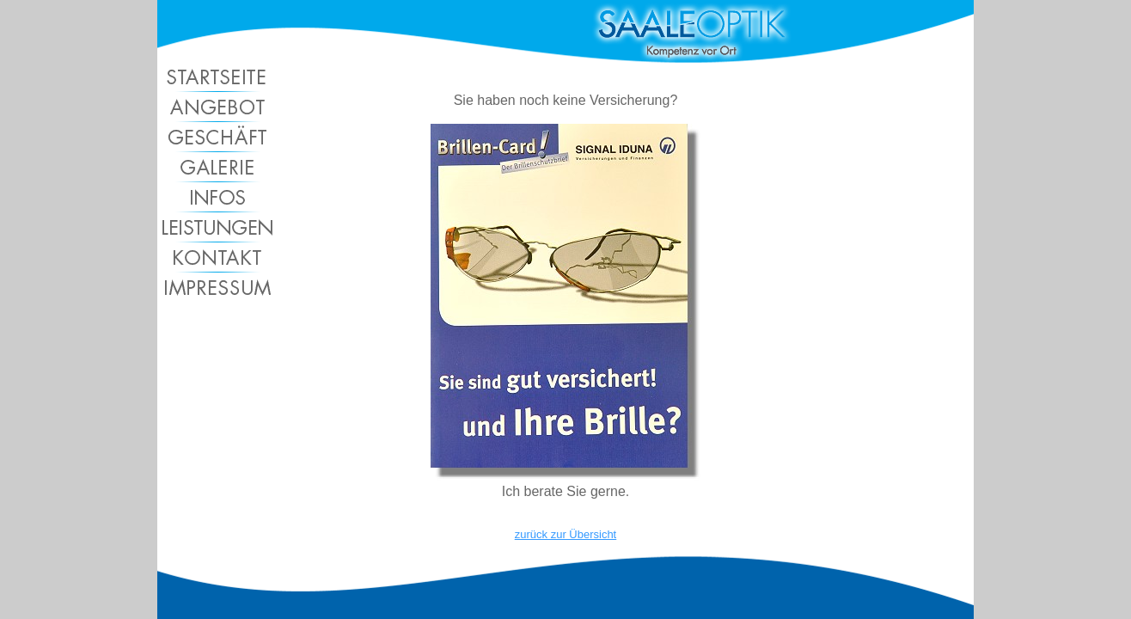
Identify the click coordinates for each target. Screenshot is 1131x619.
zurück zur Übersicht (565, 534)
